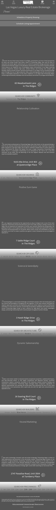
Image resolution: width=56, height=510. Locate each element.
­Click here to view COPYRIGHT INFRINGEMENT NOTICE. (14, 501)
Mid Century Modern (16, 333)
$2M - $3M (19, 489)
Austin (13, 412)
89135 (28, 256)
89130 (11, 256)
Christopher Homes (34, 412)
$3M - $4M (28, 489)
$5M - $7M (45, 489)
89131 (17, 256)
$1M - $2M (10, 489)
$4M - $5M (37, 489)
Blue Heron (21, 412)
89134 (22, 256)
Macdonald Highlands (35, 99)
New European (48, 333)
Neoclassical (36, 333)
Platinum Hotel (12, 178)
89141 (45, 256)
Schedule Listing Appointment (28, 23)
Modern (28, 333)
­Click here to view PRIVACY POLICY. (29, 501)
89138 (34, 256)
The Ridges (21, 99)
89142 (50, 256)
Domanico (46, 412)
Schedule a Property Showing (28, 17)
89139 (39, 256)
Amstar (7, 412)
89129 (5, 256)
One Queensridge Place (28, 178)
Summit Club (11, 99)
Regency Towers (44, 178)
